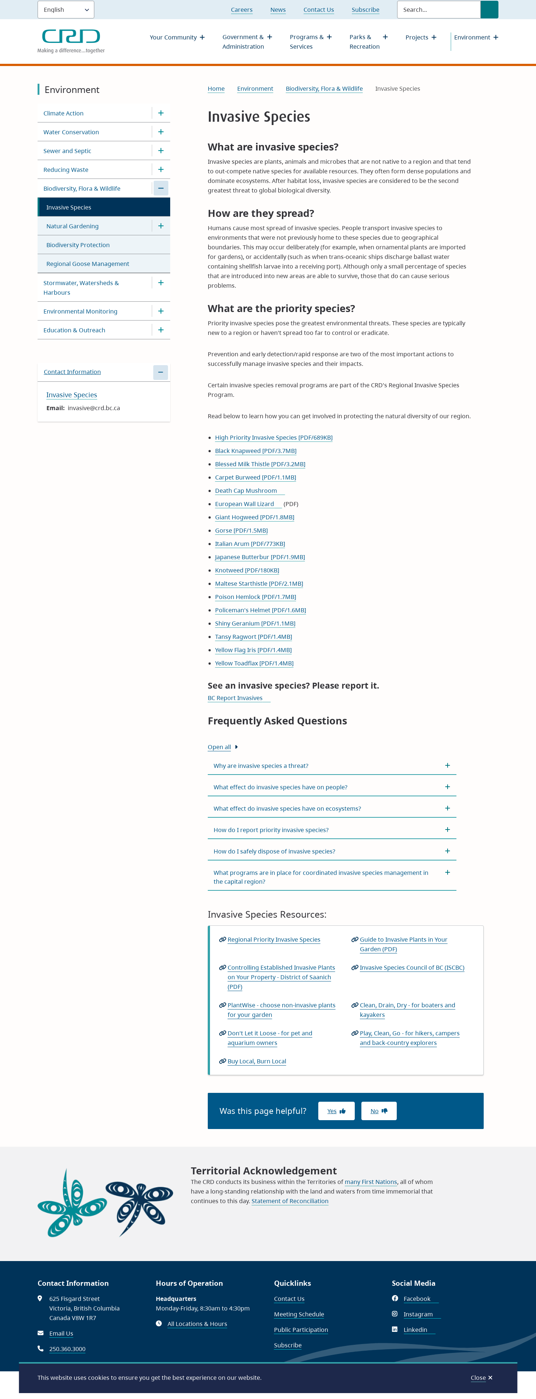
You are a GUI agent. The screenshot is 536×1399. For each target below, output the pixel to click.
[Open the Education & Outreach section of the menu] (161, 329)
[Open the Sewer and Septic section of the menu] (161, 150)
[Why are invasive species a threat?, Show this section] (332, 765)
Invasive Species (68, 207)
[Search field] (439, 9)
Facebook (421, 1299)
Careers (242, 10)
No (375, 1111)
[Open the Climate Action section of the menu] (161, 112)
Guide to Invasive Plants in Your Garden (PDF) (404, 944)
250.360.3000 (67, 1349)
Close (478, 1378)
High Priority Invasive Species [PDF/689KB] (274, 437)
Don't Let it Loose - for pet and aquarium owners (270, 1038)
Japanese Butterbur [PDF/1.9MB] (260, 557)
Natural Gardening (72, 226)
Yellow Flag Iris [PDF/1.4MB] (253, 650)
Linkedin (419, 1330)
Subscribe (365, 10)
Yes (332, 1111)
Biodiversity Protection (78, 245)
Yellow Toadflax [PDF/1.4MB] (254, 663)
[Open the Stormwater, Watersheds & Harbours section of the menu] (161, 282)
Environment (472, 37)
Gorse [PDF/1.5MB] (241, 530)
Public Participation (301, 1330)
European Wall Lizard (248, 504)
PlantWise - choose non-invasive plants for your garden (282, 1010)
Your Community (173, 37)
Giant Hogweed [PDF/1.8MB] (254, 517)
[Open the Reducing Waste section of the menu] (161, 169)
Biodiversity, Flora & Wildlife (81, 188)
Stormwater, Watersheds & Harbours (81, 288)
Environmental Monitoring (80, 311)
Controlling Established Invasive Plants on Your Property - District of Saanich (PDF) (281, 977)
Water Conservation (71, 132)
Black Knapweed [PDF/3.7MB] (256, 451)
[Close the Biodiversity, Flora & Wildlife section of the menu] (161, 188)
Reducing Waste (65, 170)
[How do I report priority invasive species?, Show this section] (332, 830)
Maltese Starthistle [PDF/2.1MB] (259, 583)
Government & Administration (243, 42)
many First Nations (371, 1182)
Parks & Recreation (365, 42)
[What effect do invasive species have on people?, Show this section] (332, 787)
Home (216, 88)
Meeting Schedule (299, 1314)
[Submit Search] (489, 9)
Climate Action (63, 113)
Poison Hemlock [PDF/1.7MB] (255, 597)
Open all (219, 747)
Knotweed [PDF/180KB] (247, 570)
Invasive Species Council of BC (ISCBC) (414, 967)
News (278, 10)
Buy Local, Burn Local (259, 1061)
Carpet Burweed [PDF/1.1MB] (255, 477)
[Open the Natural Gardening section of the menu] (161, 225)
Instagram (422, 1314)
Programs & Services (307, 42)
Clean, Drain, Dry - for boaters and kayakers (407, 1010)
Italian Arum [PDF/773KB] (250, 544)
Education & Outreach (74, 330)
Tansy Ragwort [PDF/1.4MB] (253, 637)
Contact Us (319, 10)
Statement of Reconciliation (290, 1201)
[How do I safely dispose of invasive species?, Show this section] (332, 851)
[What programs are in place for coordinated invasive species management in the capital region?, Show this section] (332, 877)
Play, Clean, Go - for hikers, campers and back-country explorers (410, 1038)
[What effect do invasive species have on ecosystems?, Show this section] (332, 808)
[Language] (66, 9)
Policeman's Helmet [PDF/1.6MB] (260, 610)
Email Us (61, 1333)
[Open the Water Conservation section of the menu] (161, 131)
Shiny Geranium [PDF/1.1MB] (255, 623)
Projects (417, 37)
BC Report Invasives (239, 698)
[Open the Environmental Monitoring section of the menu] (161, 311)
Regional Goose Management (87, 264)
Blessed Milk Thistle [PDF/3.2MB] (260, 464)
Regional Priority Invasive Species (274, 939)
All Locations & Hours (197, 1324)
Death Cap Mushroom (250, 490)
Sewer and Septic (67, 151)
